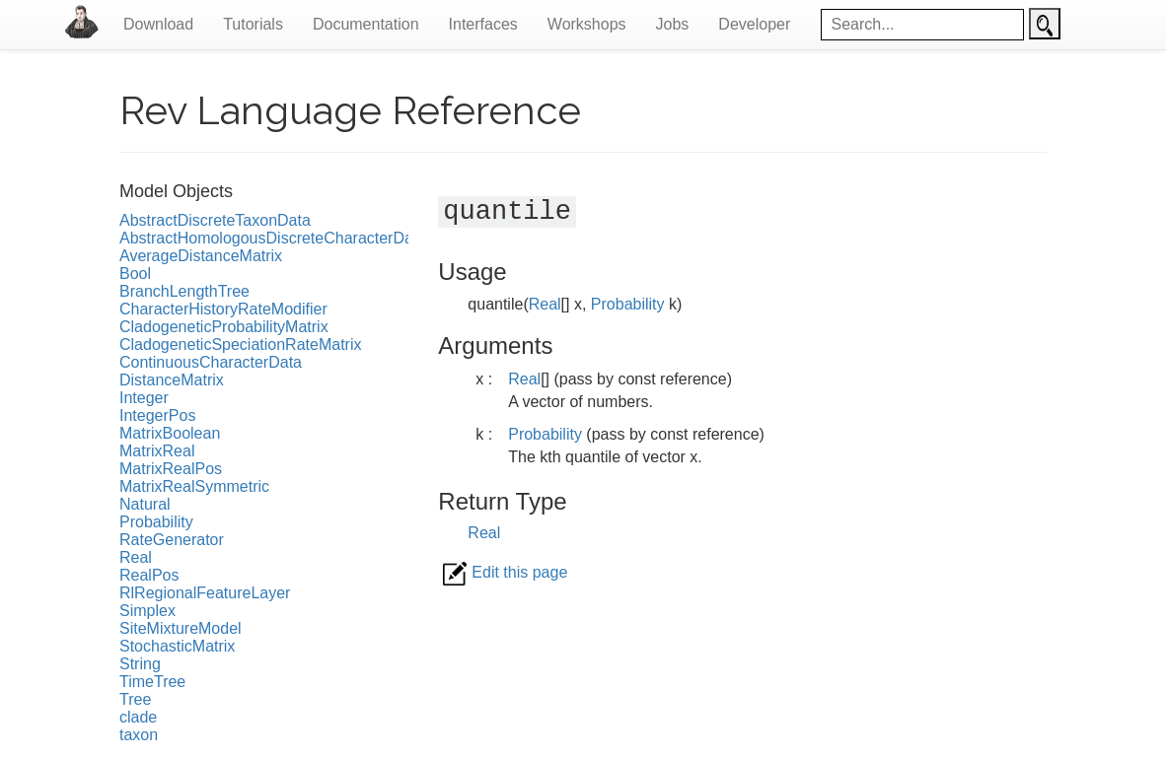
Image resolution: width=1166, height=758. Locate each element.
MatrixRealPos (170, 468)
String (140, 663)
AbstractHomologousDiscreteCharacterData (272, 238)
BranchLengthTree (184, 291)
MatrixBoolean (169, 433)
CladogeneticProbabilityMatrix (223, 326)
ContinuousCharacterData (210, 362)
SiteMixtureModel (180, 628)
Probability (156, 522)
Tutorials (253, 24)
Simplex (147, 610)
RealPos (149, 575)
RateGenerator (171, 539)
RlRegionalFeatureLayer (204, 593)
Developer (754, 24)
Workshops (586, 24)
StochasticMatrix (177, 646)
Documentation (366, 24)
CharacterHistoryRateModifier (223, 309)
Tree (135, 699)
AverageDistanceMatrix (200, 255)
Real (135, 557)
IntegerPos (157, 415)
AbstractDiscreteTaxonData (215, 220)
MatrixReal (156, 451)
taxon (138, 734)
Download (158, 24)
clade (138, 717)
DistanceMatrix (171, 380)
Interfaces (483, 24)
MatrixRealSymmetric (194, 486)
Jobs (673, 24)
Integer (144, 397)
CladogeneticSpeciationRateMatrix (240, 344)
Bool (135, 273)
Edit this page (505, 572)
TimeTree (152, 681)
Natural (145, 504)
